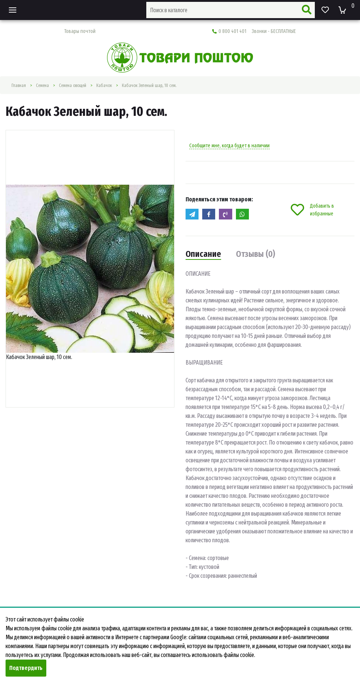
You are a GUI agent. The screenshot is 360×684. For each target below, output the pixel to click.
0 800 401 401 (254, 31)
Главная (18, 85)
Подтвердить (26, 667)
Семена (42, 85)
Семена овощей (72, 85)
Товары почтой (80, 31)
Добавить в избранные (312, 210)
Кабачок (104, 85)
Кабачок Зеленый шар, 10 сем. (149, 85)
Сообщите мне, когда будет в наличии (229, 145)
